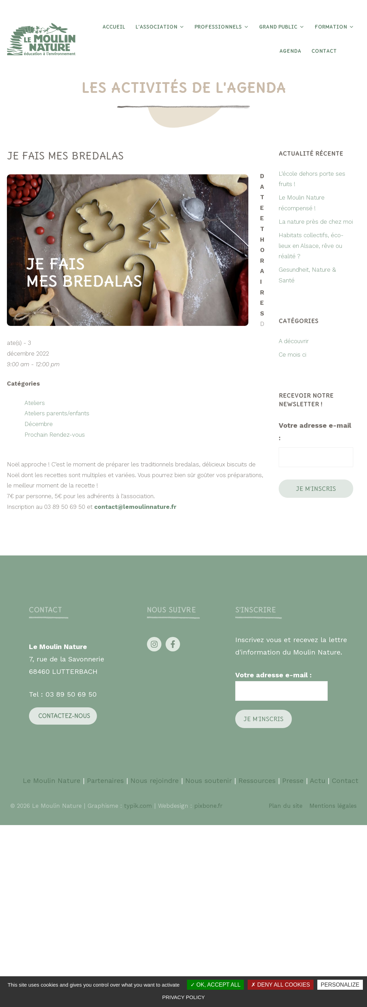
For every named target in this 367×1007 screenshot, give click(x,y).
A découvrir (294, 341)
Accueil (113, 27)
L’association (160, 27)
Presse (293, 780)
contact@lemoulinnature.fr (135, 506)
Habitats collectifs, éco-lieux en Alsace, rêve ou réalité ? (311, 246)
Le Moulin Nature (51, 780)
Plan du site (285, 805)
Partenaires (106, 780)
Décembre (38, 423)
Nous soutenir (208, 780)
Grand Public (281, 27)
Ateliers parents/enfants (56, 413)
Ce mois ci (292, 354)
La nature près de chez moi (316, 221)
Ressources (257, 780)
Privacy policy (183, 997)
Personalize (340, 985)
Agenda (290, 51)
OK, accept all (215, 985)
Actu (317, 780)
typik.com (139, 805)
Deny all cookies (280, 985)
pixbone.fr (207, 805)
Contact (324, 51)
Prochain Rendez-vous (54, 434)
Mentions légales (333, 805)
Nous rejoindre (154, 780)
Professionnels (222, 27)
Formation (334, 27)
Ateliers (34, 402)
